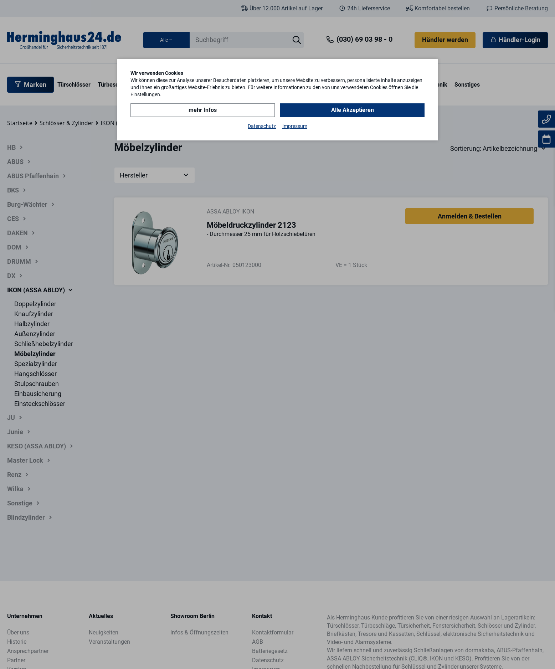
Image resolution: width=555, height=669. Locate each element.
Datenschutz (262, 126)
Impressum (294, 126)
